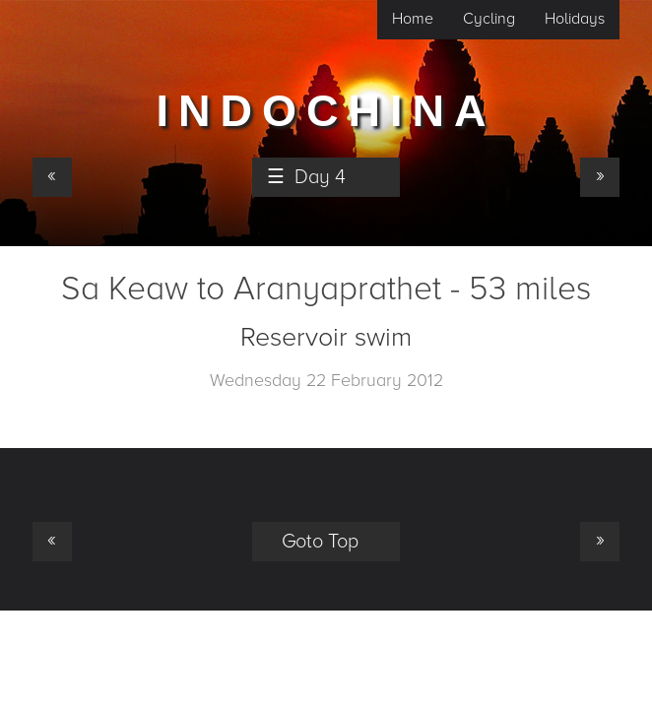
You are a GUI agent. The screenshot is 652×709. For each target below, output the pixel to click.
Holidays (575, 19)
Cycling (489, 19)
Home (412, 19)
